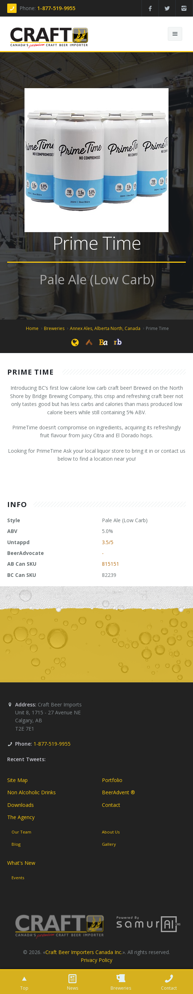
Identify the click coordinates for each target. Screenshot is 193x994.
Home (32, 328)
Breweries (54, 328)
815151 (110, 563)
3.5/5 (107, 542)
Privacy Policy (96, 960)
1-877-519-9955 (56, 8)
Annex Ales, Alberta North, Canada (105, 328)
